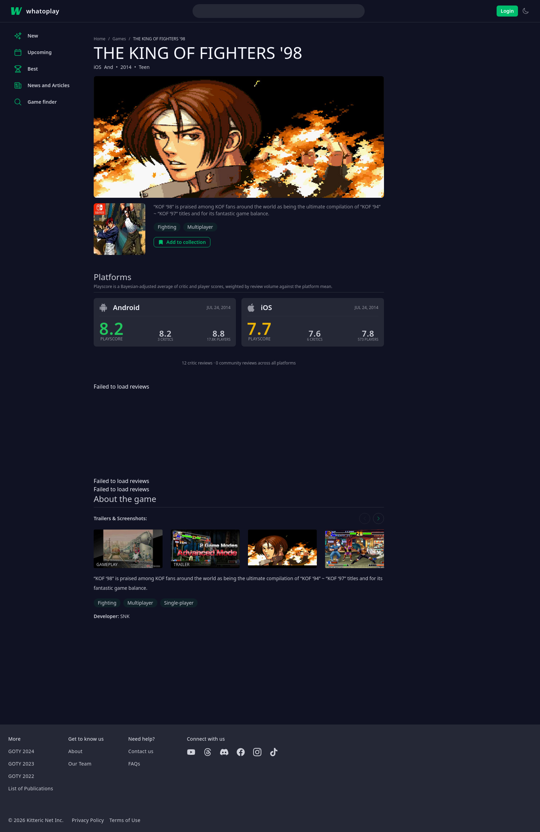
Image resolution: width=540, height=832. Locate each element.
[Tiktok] (274, 752)
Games (119, 39)
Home (99, 39)
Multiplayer (200, 227)
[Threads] (208, 752)
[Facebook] (241, 752)
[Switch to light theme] (525, 11)
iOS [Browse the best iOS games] (97, 67)
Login (507, 11)
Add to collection (182, 242)
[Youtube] (191, 752)
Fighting (167, 227)
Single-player (179, 602)
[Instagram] (257, 752)
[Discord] (224, 752)
